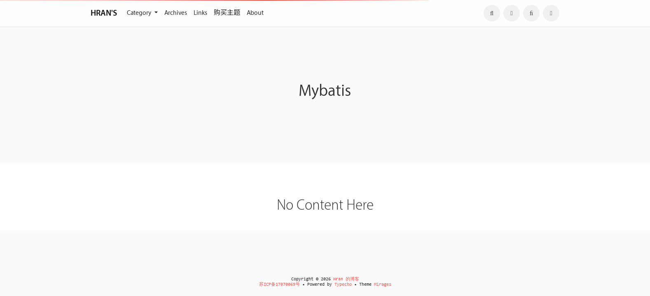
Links (200, 12)
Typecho (343, 284)
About (255, 12)
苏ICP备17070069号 (279, 284)
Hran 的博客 (346, 279)
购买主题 (227, 12)
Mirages (382, 284)
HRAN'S (104, 13)
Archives (175, 12)
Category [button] (140, 12)
